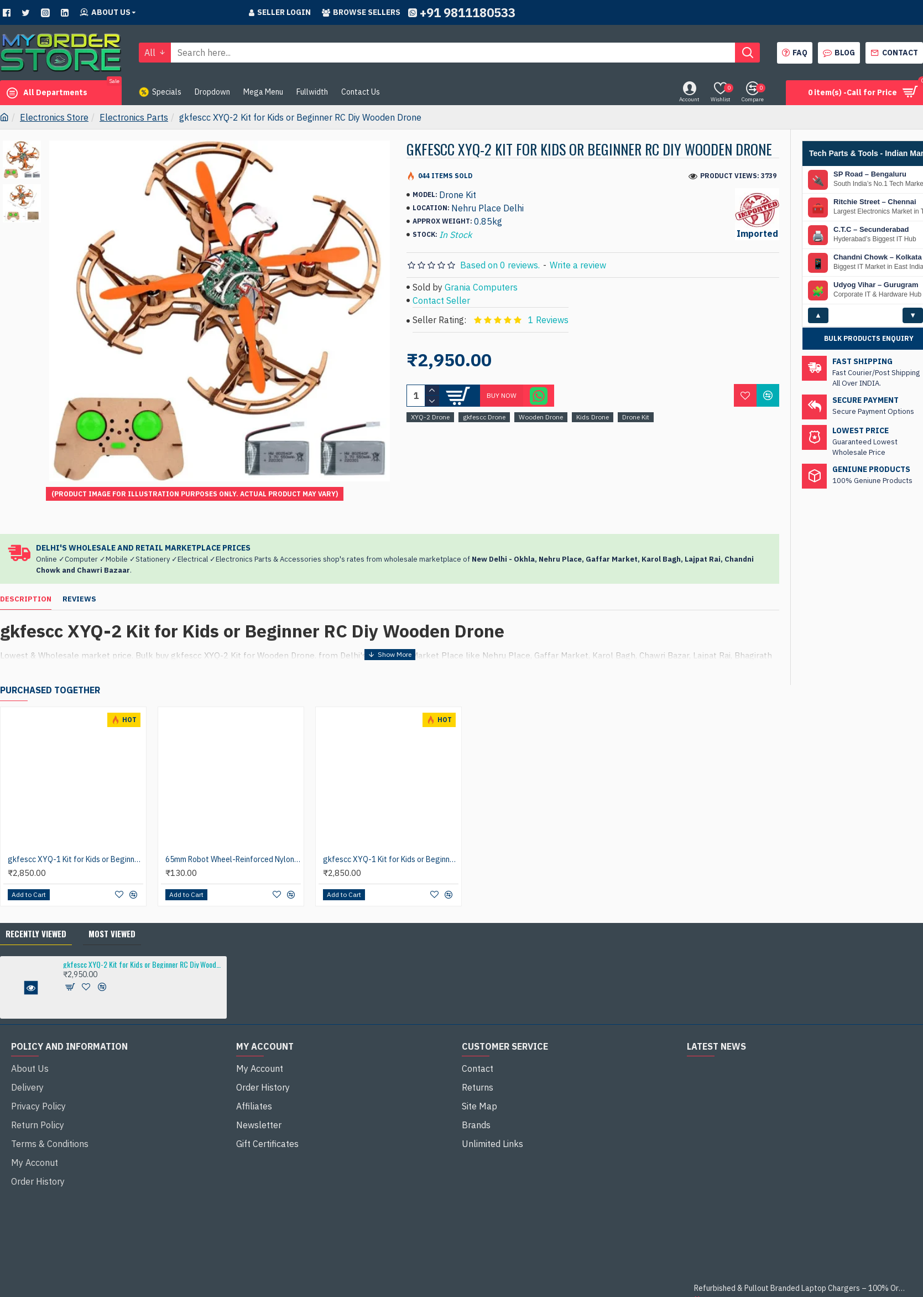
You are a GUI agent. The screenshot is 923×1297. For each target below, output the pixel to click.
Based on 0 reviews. (500, 265)
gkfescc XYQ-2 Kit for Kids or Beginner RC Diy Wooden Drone (143, 936)
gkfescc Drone (484, 417)
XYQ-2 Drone (430, 417)
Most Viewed (111, 906)
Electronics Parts (134, 117)
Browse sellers (361, 12)
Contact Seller (441, 300)
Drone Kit (635, 417)
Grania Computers (481, 287)
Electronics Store (54, 117)
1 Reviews (548, 319)
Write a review (578, 265)
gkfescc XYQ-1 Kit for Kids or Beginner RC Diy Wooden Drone (75, 832)
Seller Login (280, 12)
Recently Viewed (36, 906)
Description (25, 585)
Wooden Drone (541, 417)
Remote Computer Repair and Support (881, 1287)
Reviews (79, 585)
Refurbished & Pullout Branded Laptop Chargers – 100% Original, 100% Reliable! (799, 1261)
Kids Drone (592, 417)
